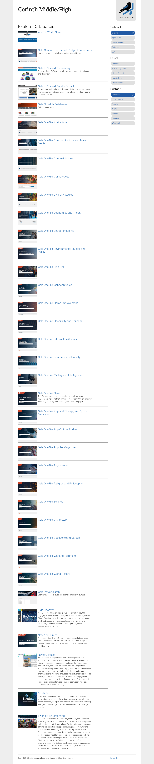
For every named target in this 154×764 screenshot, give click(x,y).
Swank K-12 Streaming (51, 715)
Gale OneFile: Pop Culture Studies (57, 429)
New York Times (47, 635)
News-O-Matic (46, 654)
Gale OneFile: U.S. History (52, 519)
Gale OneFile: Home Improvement (58, 303)
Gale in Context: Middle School (56, 86)
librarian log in (115, 758)
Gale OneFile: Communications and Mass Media (62, 142)
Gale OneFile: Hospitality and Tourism (60, 321)
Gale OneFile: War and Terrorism (57, 555)
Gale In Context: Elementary (54, 68)
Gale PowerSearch (49, 591)
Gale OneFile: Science (50, 501)
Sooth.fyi (43, 693)
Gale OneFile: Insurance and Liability (59, 357)
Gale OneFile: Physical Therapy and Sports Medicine (63, 413)
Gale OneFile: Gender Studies (55, 284)
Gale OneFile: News (49, 393)
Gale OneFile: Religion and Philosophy (60, 483)
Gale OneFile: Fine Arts (51, 266)
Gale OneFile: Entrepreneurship (56, 230)
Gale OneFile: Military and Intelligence (60, 375)
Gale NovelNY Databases (52, 104)
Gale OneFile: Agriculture (52, 122)
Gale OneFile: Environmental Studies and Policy (62, 250)
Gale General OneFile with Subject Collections (65, 50)
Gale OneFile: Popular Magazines (57, 447)
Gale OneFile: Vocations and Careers (59, 537)
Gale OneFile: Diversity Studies (55, 194)
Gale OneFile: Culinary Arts (53, 176)
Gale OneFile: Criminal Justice (55, 158)
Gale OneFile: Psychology (53, 465)
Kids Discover (46, 609)
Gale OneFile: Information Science (58, 339)
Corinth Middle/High (44, 9)
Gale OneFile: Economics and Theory (59, 212)
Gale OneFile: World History (54, 573)
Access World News (50, 32)
